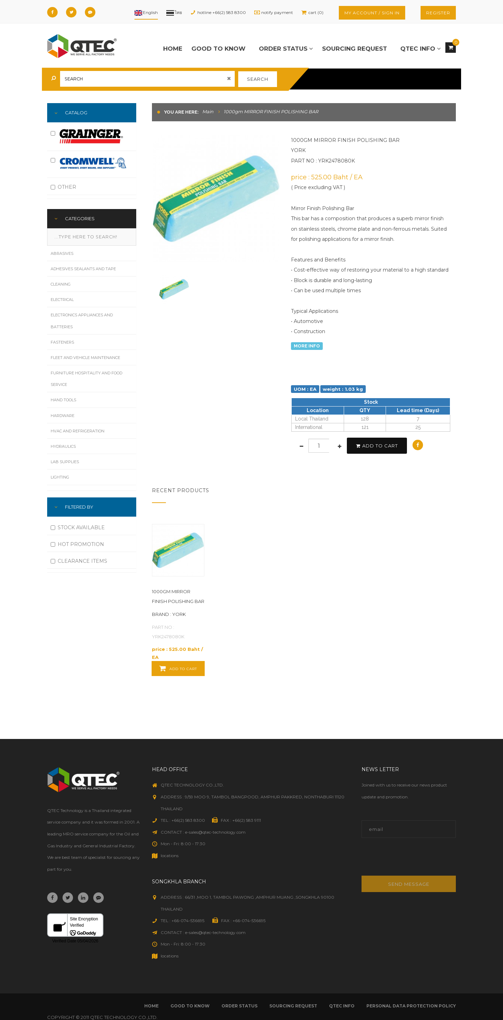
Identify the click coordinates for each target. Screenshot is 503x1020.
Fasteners (62, 342)
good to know (218, 48)
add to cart (377, 445)
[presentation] (409, 860)
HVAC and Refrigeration (77, 431)
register (438, 12)
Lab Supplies (65, 461)
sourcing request (354, 48)
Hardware (62, 415)
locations (169, 855)
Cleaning (61, 284)
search (257, 79)
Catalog (76, 112)
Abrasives (62, 253)
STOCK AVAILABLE (78, 527)
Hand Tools (63, 399)
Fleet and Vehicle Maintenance (85, 357)
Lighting (60, 477)
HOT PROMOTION (77, 544)
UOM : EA (305, 389)
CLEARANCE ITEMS (79, 561)
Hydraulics (63, 446)
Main (207, 111)
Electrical (62, 299)
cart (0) (315, 12)
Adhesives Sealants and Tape (83, 268)
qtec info (420, 48)
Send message (408, 884)
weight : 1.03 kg (343, 389)
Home (172, 48)
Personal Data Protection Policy (411, 1005)
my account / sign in (372, 12)
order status (286, 48)
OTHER (63, 187)
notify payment (277, 12)
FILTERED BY (79, 507)
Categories (80, 218)
